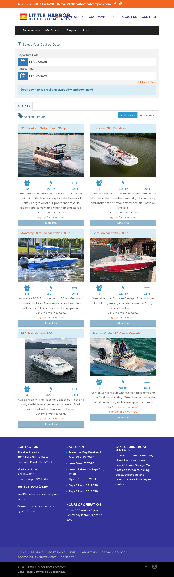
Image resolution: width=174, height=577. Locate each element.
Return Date (26, 69)
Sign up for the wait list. (51, 217)
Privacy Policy (113, 552)
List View (147, 115)
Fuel (113, 17)
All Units (24, 106)
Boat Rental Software (41, 572)
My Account (53, 30)
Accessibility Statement (36, 557)
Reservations (31, 30)
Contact (149, 17)
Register (72, 30)
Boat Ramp (96, 17)
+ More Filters (147, 82)
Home (56, 17)
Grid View (127, 115)
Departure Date (28, 55)
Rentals (73, 17)
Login (86, 30)
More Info (51, 222)
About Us (129, 17)
